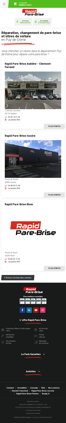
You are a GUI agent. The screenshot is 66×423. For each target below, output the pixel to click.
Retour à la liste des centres (17, 277)
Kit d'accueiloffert (41, 330)
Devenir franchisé (20, 391)
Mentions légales (33, 401)
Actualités (22, 388)
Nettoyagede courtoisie (41, 342)
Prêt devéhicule (39, 336)
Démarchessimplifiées (7, 336)
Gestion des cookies (33, 413)
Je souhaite (42, 22)
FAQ (43, 388)
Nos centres (53, 388)
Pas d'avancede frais (8, 342)
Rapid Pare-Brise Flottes (27, 393)
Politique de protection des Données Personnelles (33, 407)
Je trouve (23, 22)
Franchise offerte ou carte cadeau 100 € (15, 330)
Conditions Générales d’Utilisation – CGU (33, 404)
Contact (10, 388)
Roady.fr (46, 393)
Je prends (39, 4)
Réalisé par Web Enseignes (22, 417)
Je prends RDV (14, 120)
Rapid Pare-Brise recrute (42, 391)
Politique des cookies (33, 410)
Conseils (34, 388)
